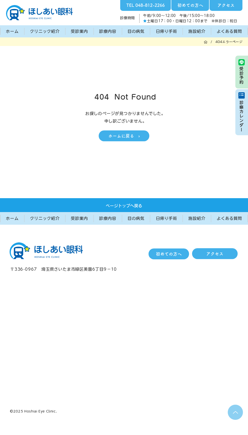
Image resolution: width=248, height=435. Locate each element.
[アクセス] (226, 5)
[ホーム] (205, 42)
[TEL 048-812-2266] (145, 5)
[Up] (235, 412)
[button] (44, 31)
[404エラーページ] (229, 42)
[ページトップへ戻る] (124, 205)
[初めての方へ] (190, 5)
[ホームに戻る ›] (124, 135)
